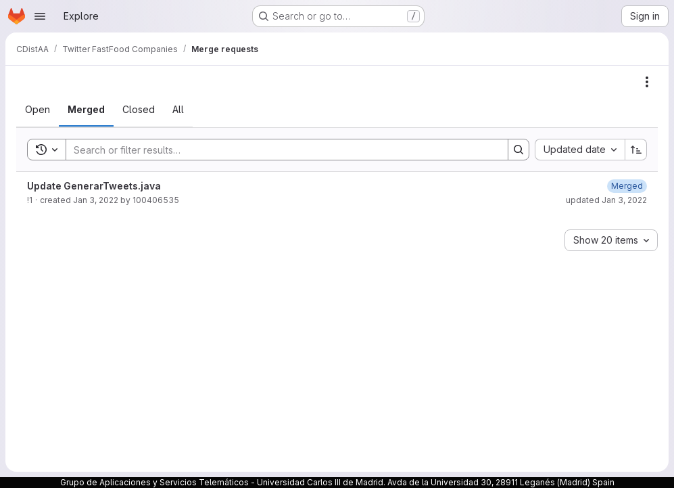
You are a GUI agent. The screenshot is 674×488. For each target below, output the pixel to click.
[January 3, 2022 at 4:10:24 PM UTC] (627, 186)
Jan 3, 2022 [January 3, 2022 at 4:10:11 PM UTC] (95, 200)
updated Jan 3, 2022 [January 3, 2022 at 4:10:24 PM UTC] (606, 200)
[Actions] (647, 82)
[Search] (280, 149)
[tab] (37, 110)
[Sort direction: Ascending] (636, 149)
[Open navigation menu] (40, 16)
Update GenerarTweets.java (94, 186)
